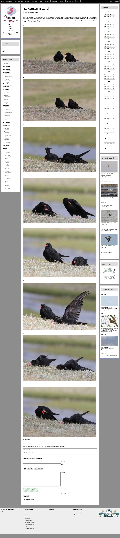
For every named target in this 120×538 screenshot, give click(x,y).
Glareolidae (7, 116)
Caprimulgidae (8, 135)
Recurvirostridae (8, 112)
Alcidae (6, 121)
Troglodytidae (8, 166)
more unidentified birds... (112, 355)
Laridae (6, 119)
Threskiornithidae (8, 80)
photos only (34, 1)
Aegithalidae (7, 178)
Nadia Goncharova (109, 275)
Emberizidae (7, 188)
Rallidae (6, 102)
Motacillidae (7, 155)
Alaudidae (7, 154)
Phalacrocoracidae (9, 76)
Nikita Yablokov (109, 278)
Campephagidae (8, 156)
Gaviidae (7, 65)
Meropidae (7, 143)
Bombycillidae (8, 164)
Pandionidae (7, 90)
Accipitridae (7, 92)
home (2, 1)
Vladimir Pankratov (109, 270)
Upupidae (7, 146)
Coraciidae (7, 141)
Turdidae (7, 174)
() (109, 173)
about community (19, 1)
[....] (105, 353)
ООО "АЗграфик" (9, 513)
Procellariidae (8, 70)
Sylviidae (7, 169)
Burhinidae (7, 109)
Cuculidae (7, 129)
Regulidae (7, 171)
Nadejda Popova (108, 271)
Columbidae (7, 126)
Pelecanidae (7, 73)
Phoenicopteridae (8, 85)
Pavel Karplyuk (108, 268)
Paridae (6, 181)
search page (54, 1)
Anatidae (7, 88)
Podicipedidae (8, 67)
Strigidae (7, 132)
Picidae (6, 149)
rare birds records (71, 1)
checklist (27, 1)
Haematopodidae (8, 113)
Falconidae (7, 93)
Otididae (6, 103)
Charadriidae (7, 110)
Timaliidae (7, 175)
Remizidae (7, 179)
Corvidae (7, 162)
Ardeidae (7, 79)
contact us (47, 1)
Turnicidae (7, 106)
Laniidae (6, 158)
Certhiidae (7, 184)
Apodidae (7, 138)
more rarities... (115, 255)
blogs (78, 1)
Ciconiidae (7, 82)
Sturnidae (7, 161)
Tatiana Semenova (108, 269)
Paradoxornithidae (9, 176)
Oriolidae (7, 159)
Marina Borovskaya (109, 273)
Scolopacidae (7, 115)
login (111, 1)
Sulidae (6, 75)
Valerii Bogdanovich (108, 272)
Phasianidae (7, 98)
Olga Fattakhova (108, 277)
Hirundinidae (7, 152)
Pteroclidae (7, 123)
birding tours (9, 1)
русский (117, 1)
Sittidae (6, 182)
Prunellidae (7, 168)
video (41, 1)
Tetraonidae (7, 96)
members (62, 1)
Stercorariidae (8, 118)
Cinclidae (7, 165)
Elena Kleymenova (109, 276)
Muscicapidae (8, 172)
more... (116, 281)
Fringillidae (7, 186)
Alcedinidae (7, 142)
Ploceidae (7, 185)
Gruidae (6, 100)
